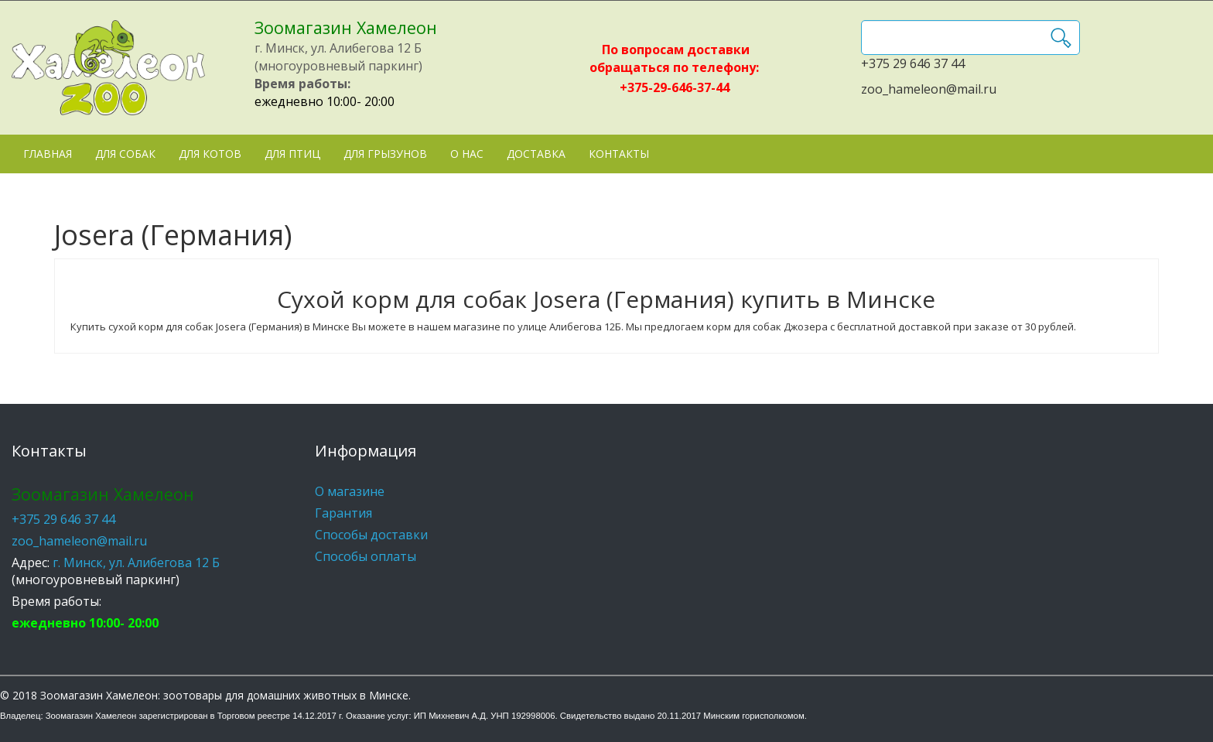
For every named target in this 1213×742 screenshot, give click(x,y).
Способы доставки (371, 534)
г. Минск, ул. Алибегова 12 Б (136, 562)
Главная (47, 153)
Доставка (536, 153)
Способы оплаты (365, 556)
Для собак (125, 153)
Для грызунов (385, 153)
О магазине (349, 491)
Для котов (210, 153)
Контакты (619, 153)
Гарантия (343, 512)
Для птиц (292, 153)
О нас (466, 153)
